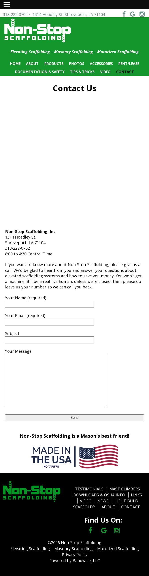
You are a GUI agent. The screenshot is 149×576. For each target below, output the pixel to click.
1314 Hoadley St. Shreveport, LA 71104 (68, 14)
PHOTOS (76, 63)
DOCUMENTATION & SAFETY (39, 71)
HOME (15, 63)
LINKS (136, 495)
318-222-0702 (15, 14)
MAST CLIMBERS (124, 489)
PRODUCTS (54, 63)
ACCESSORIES (101, 63)
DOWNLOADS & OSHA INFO (99, 495)
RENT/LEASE (128, 63)
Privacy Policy (74, 554)
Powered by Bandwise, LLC (74, 560)
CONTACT (125, 71)
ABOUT (32, 63)
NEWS (103, 501)
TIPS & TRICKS (82, 71)
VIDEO (105, 71)
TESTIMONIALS (89, 489)
